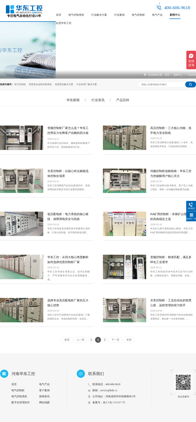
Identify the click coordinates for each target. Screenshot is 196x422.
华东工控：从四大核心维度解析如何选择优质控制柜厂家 (68, 260)
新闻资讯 (44, 396)
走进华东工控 (63, 23)
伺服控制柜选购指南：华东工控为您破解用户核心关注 (170, 173)
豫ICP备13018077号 (114, 402)
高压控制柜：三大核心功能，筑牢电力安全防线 (170, 130)
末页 (129, 339)
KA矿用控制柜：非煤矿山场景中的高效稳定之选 (171, 216)
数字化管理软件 (20, 402)
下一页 (115, 339)
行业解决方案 (99, 14)
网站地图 (44, 402)
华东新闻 (73, 100)
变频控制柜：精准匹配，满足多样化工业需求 (170, 260)
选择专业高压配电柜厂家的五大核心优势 (68, 303)
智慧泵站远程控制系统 (40, 84)
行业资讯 (98, 100)
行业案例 (119, 14)
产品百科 (191, 74)
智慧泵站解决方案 (64, 84)
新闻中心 (175, 14)
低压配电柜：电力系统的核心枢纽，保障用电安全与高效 (68, 216)
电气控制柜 (138, 14)
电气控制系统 (76, 14)
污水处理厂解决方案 (86, 84)
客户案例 (44, 390)
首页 (58, 14)
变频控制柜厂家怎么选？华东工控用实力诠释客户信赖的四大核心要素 (68, 132)
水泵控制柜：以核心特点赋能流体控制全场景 (68, 173)
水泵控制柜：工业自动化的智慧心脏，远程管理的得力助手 (170, 303)
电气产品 (157, 14)
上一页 (80, 339)
